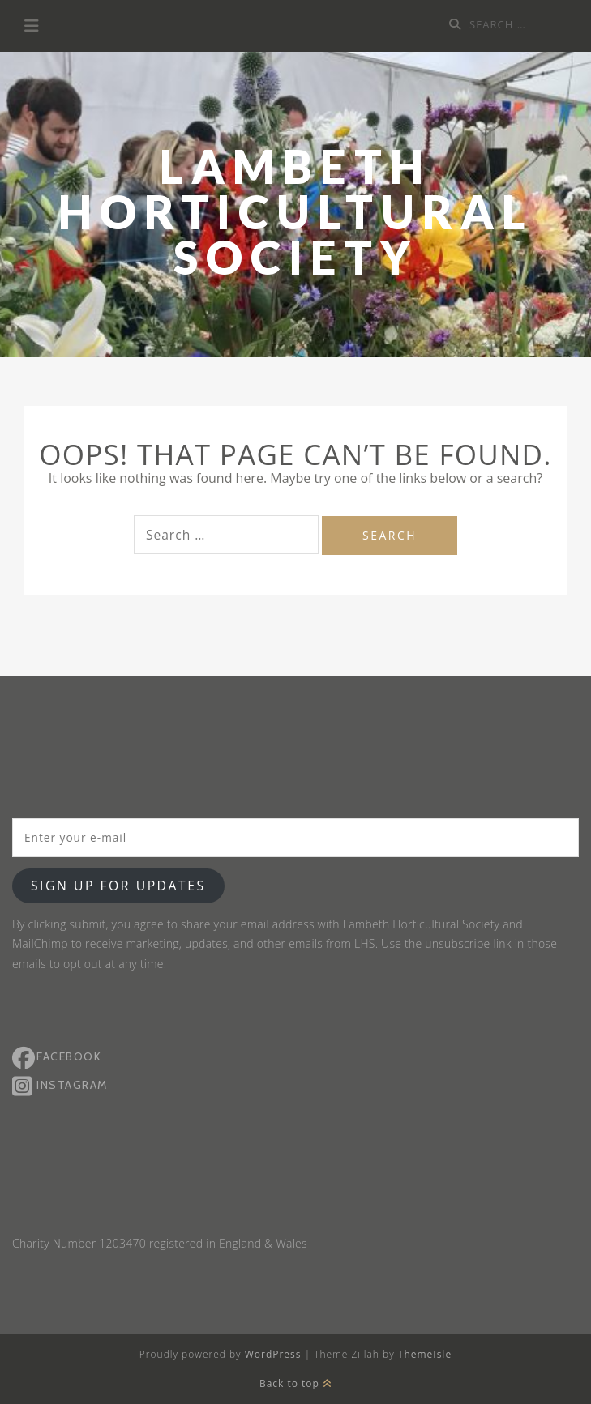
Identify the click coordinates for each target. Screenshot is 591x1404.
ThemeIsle (425, 1354)
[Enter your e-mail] (295, 837)
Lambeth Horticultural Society (295, 211)
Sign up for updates (118, 885)
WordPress (273, 1354)
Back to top (295, 1383)
